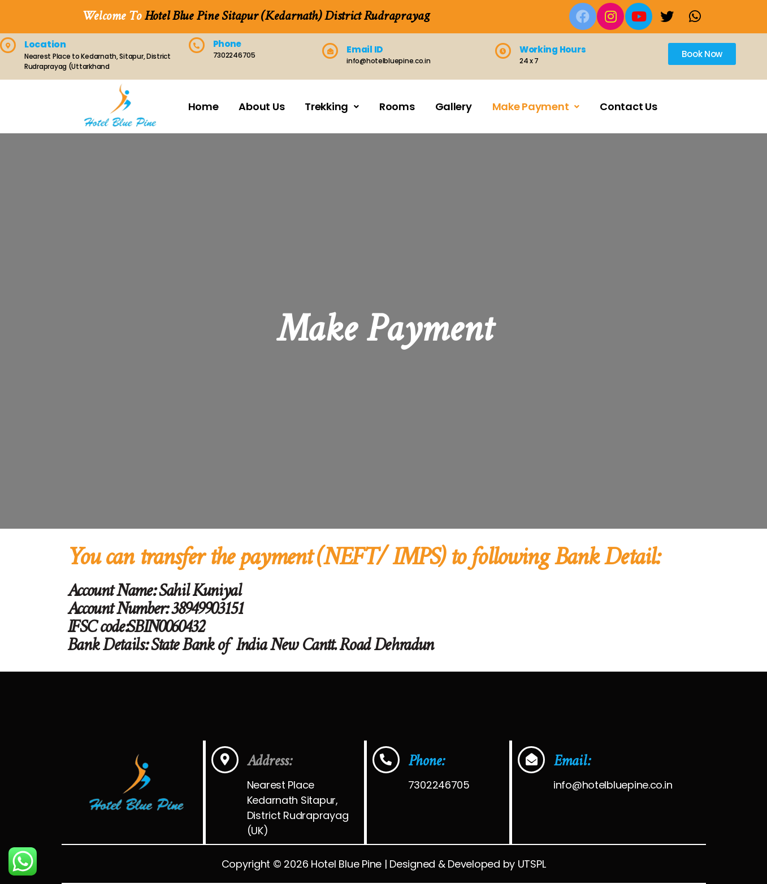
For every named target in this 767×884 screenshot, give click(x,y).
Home (203, 106)
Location (45, 44)
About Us (261, 106)
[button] (702, 54)
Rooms (397, 106)
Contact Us (628, 106)
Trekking (332, 106)
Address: (269, 761)
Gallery (453, 106)
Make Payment (536, 106)
